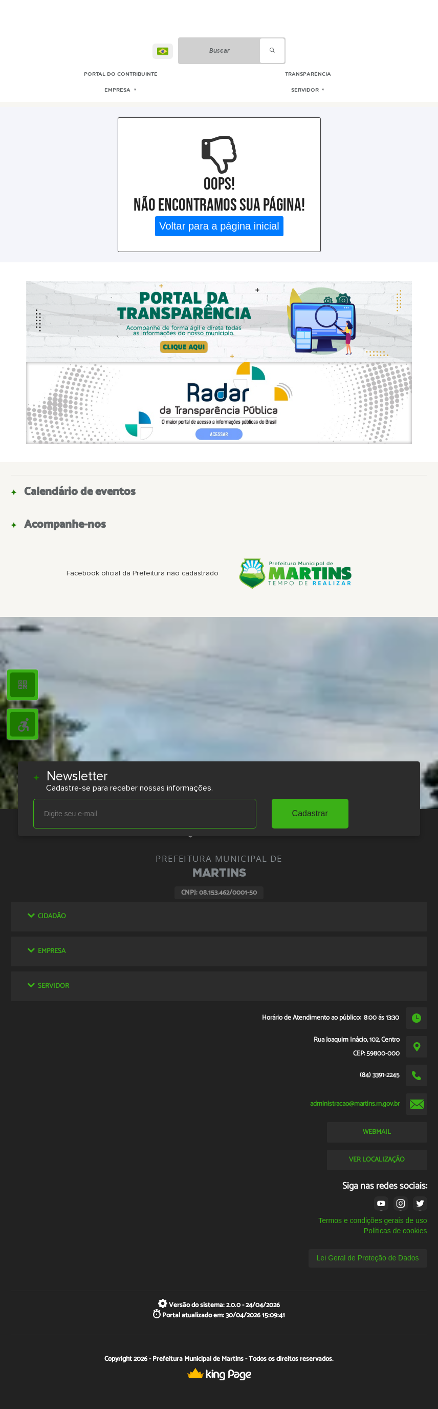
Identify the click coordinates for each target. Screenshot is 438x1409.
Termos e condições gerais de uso (372, 1220)
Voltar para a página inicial (219, 226)
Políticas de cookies (395, 1231)
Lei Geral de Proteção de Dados (368, 1258)
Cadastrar (310, 813)
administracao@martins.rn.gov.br (355, 1103)
